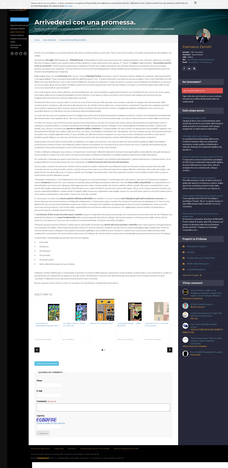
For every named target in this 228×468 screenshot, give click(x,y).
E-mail (42, 396)
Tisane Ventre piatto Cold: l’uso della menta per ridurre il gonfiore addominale (207, 349)
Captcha (44, 421)
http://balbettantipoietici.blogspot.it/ (201, 59)
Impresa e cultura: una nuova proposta (199, 180)
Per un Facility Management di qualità (207, 360)
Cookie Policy (62, 454)
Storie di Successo (18, 39)
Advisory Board (17, 29)
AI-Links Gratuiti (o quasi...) (202, 312)
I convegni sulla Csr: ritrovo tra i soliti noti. (77, 330)
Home (40, 40)
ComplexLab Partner (15, 46)
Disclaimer (75, 454)
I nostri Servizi (17, 35)
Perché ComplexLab (19, 25)
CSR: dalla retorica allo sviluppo (196, 136)
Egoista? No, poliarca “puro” (105, 329)
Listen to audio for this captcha (54, 429)
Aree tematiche (17, 32)
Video (12, 42)
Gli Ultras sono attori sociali (195, 118)
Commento (49, 407)
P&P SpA (195, 327)
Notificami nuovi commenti (50, 369)
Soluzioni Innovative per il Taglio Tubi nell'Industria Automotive (207, 322)
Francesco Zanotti (197, 47)
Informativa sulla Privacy (43, 454)
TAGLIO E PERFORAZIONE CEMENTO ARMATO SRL (198, 339)
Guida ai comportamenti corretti (129, 454)
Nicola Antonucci (198, 315)
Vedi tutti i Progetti (192, 283)
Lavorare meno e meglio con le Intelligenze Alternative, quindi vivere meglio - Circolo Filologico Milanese (207, 301)
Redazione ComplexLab (193, 306)
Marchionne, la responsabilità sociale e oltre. (50, 330)
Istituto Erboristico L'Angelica (195, 354)
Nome (42, 386)
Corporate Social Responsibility (76, 40)
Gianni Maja (196, 363)
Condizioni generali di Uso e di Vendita (98, 454)
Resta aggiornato (19, 19)
